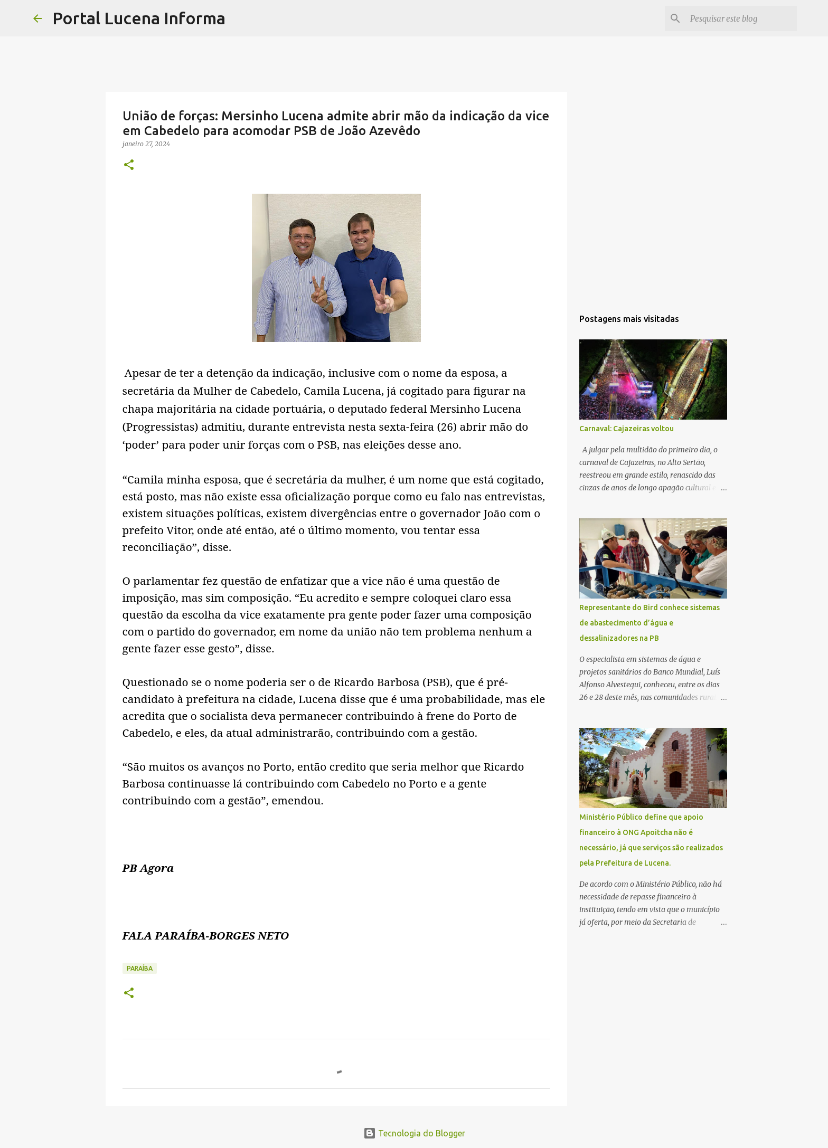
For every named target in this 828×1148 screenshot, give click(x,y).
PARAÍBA (140, 968)
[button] (129, 165)
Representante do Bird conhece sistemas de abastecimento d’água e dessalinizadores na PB (649, 622)
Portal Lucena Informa (138, 17)
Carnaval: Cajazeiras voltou (626, 428)
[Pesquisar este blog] (741, 18)
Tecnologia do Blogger (414, 1133)
